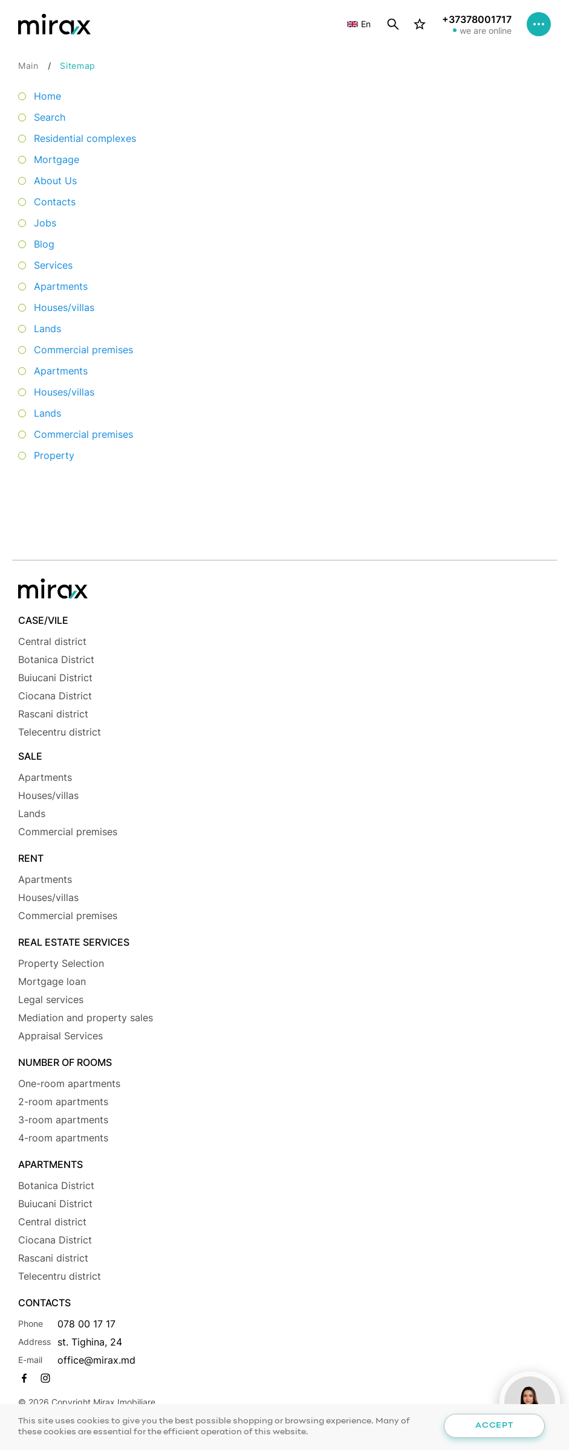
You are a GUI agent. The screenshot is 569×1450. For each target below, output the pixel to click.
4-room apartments (63, 1138)
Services (53, 265)
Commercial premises (83, 350)
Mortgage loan (52, 981)
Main (28, 65)
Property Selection (61, 963)
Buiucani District (55, 678)
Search (49, 117)
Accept (494, 1425)
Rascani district (53, 714)
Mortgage (56, 159)
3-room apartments (63, 1120)
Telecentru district (59, 732)
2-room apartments (63, 1102)
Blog (44, 244)
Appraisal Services (60, 1036)
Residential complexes (85, 138)
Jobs (45, 223)
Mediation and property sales (85, 1018)
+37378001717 (477, 19)
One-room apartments (69, 1083)
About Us (55, 181)
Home (47, 96)
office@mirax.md (96, 1360)
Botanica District (56, 659)
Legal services (50, 999)
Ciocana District (55, 696)
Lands (47, 328)
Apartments (61, 286)
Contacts (55, 202)
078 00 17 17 (86, 1324)
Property (54, 455)
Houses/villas (64, 307)
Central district (52, 641)
